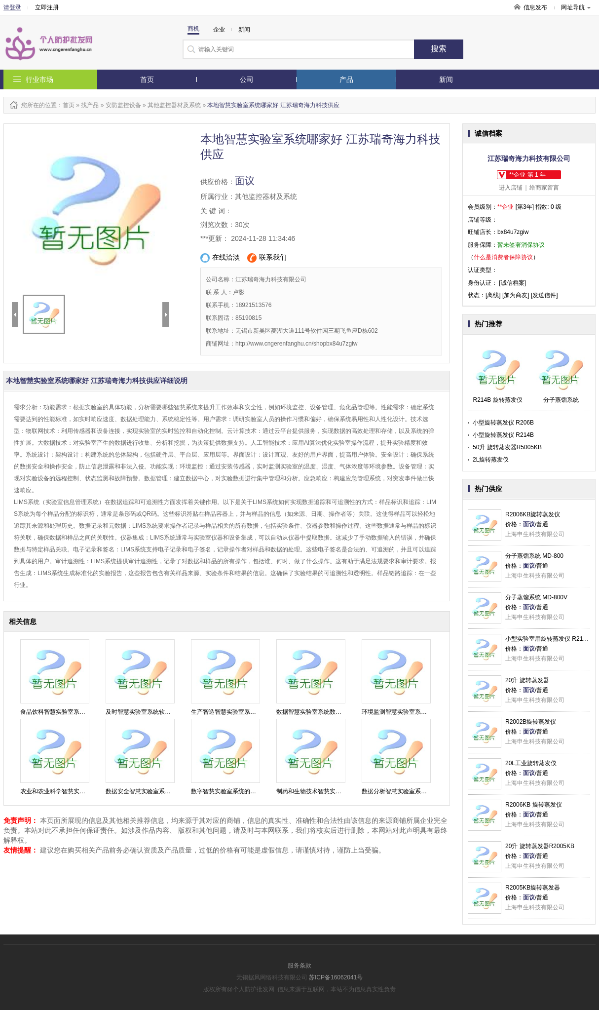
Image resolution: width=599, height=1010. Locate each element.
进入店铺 (511, 187)
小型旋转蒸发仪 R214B (503, 434)
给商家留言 (544, 187)
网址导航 (576, 7)
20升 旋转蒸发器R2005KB (539, 846)
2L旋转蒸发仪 (491, 459)
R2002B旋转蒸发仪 (530, 721)
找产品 (90, 105)
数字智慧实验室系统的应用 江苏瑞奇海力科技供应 (257, 791)
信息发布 (535, 7)
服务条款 (299, 965)
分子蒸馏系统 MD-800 (534, 555)
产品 (346, 79)
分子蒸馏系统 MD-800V (536, 597)
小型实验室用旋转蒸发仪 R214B (547, 638)
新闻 (446, 79)
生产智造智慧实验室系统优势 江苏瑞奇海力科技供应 (260, 711)
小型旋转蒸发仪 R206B (503, 422)
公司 (247, 79)
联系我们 (267, 258)
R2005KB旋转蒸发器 (532, 887)
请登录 (12, 7)
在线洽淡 (220, 258)
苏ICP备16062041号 (336, 977)
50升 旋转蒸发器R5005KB (507, 447)
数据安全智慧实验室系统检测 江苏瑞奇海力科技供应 (174, 791)
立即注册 (47, 7)
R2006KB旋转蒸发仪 (532, 514)
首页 (147, 79)
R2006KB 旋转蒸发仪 (533, 804)
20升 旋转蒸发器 (527, 680)
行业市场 (39, 79)
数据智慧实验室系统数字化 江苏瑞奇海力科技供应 (342, 711)
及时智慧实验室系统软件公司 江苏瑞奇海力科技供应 (174, 711)
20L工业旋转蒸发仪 (531, 763)
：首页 (66, 105)
